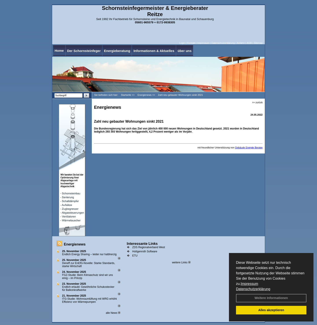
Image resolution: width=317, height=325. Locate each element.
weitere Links (181, 262)
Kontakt (191, 43)
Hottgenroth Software (144, 251)
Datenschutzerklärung (253, 289)
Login (182, 43)
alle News (113, 312)
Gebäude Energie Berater (249, 147)
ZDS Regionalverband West (148, 247)
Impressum (249, 284)
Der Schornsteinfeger (84, 51)
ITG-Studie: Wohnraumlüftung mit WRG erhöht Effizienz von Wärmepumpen (89, 300)
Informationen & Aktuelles (153, 51)
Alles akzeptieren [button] (271, 310)
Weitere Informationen (271, 298)
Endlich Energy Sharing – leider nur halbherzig (89, 254)
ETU (135, 255)
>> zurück (257, 102)
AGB (249, 43)
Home (59, 50)
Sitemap (258, 43)
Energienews (75, 244)
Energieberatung (117, 51)
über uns (185, 51)
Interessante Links (142, 244)
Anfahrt (241, 43)
